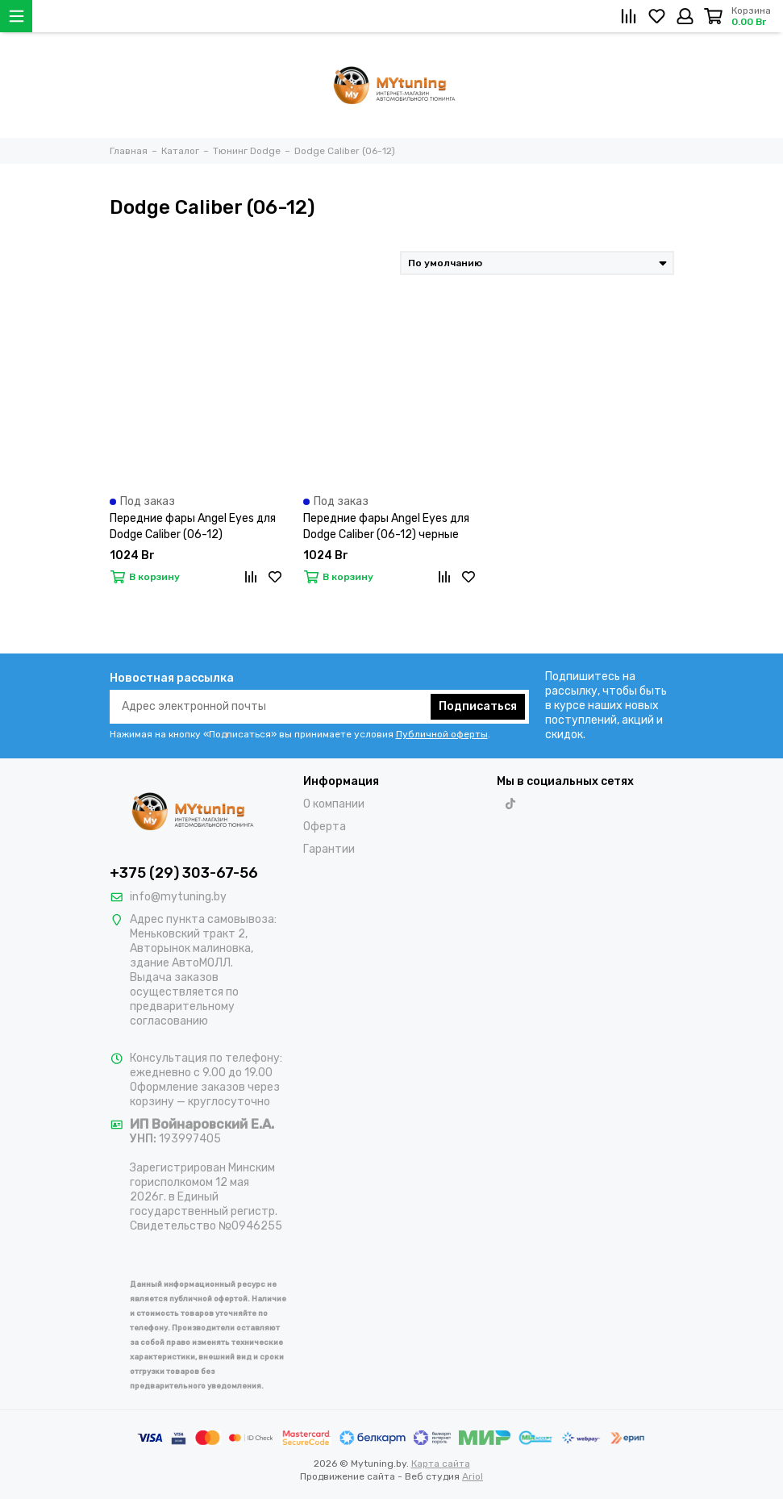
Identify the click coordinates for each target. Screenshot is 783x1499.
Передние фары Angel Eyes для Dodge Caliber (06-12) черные (386, 526)
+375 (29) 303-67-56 (184, 873)
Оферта (324, 826)
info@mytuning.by (178, 897)
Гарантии (329, 849)
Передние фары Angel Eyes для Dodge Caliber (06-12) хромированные (193, 527)
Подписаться (478, 706)
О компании (333, 804)
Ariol (472, 1476)
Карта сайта (440, 1463)
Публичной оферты (442, 734)
